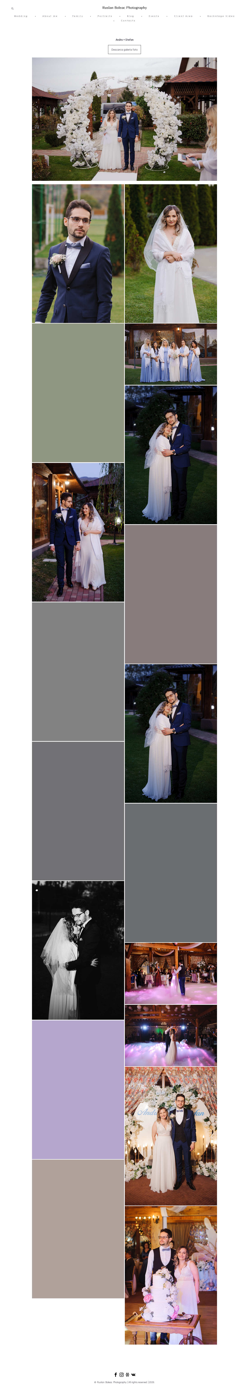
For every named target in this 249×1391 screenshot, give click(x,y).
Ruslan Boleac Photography (124, 7)
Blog (130, 16)
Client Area (183, 16)
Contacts (128, 20)
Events (154, 16)
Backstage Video (221, 16)
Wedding (21, 16)
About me (50, 16)
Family (77, 16)
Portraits (105, 16)
